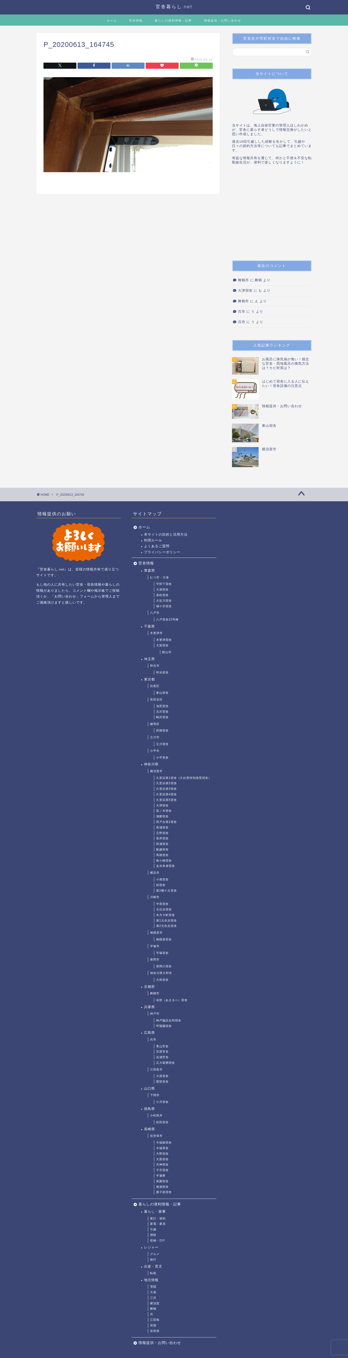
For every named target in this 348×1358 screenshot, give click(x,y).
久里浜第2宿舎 (166, 783)
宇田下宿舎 (164, 584)
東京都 (149, 679)
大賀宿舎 (162, 645)
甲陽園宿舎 (164, 1026)
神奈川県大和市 (161, 973)
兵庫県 (149, 1007)
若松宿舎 (162, 595)
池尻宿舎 (162, 706)
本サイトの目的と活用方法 (166, 534)
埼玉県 (149, 659)
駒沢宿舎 (162, 717)
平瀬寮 (161, 1175)
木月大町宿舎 (165, 915)
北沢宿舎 (162, 711)
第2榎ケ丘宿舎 (166, 890)
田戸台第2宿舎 (166, 822)
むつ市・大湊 (159, 577)
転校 (153, 1273)
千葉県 (149, 626)
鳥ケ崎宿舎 (164, 860)
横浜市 (155, 872)
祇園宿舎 (162, 1181)
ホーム (112, 20)
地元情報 (151, 1280)
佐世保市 (156, 1135)
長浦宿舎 (162, 827)
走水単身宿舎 (165, 866)
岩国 (153, 1325)
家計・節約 (158, 1218)
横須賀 (155, 1303)
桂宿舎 (161, 885)
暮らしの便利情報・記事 (173, 20)
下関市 (155, 1095)
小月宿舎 (162, 1102)
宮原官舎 (162, 1051)
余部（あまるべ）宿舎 (172, 1000)
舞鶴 (153, 1308)
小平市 (155, 751)
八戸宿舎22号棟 (167, 619)
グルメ (155, 1254)
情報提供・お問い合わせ (222, 20)
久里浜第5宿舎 (166, 800)
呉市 (241, 311)
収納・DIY (157, 1240)
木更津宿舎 (164, 640)
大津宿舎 (245, 290)
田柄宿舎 (162, 730)
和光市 (155, 665)
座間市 (155, 959)
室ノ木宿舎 (164, 810)
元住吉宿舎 (164, 909)
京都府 (149, 987)
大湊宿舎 (162, 589)
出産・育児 (153, 1266)
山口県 (149, 1088)
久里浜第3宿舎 (166, 788)
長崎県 (149, 1129)
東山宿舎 (162, 692)
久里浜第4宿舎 (166, 794)
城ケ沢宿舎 (164, 606)
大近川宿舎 (164, 600)
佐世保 (155, 1331)
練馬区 (155, 724)
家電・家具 (158, 1223)
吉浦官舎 (162, 1057)
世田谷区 (156, 699)
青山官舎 (162, 1046)
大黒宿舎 (162, 1159)
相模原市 (156, 932)
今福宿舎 (162, 1148)
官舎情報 (136, 20)
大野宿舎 (162, 1153)
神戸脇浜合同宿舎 (168, 1020)
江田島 (155, 1319)
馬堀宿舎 (162, 855)
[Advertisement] (272, 214)
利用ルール (153, 540)
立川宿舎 (162, 744)
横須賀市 (156, 771)
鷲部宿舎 (162, 1081)
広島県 (149, 1032)
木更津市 (156, 633)
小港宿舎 (162, 879)
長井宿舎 (162, 838)
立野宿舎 (162, 833)
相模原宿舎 (164, 939)
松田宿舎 (162, 1122)
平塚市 (155, 946)
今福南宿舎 (164, 1142)
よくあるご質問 (156, 546)
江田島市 (156, 1069)
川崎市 (155, 897)
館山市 (167, 652)
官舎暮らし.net (174, 6)
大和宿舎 (162, 980)
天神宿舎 (162, 1164)
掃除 (153, 1235)
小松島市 (156, 1115)
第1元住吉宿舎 (166, 920)
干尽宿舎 (162, 1170)
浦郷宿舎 (162, 816)
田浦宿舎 (162, 844)
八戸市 (155, 612)
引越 (153, 1229)
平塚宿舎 (162, 953)
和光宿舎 (162, 672)
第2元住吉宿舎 (166, 926)
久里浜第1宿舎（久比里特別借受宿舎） (183, 778)
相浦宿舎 (162, 1186)
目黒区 (155, 686)
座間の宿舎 (164, 966)
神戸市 (155, 1013)
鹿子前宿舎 (164, 1192)
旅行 (153, 1259)
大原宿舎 (162, 1076)
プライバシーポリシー (162, 552)
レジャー (151, 1247)
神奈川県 (151, 764)
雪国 (153, 1286)
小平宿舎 (162, 757)
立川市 (155, 737)
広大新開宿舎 (165, 1062)
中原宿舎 (162, 904)
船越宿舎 (162, 849)
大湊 (153, 1292)
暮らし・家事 (155, 1211)
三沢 (153, 1297)
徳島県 (149, 1109)
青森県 (149, 570)
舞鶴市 (243, 280)
